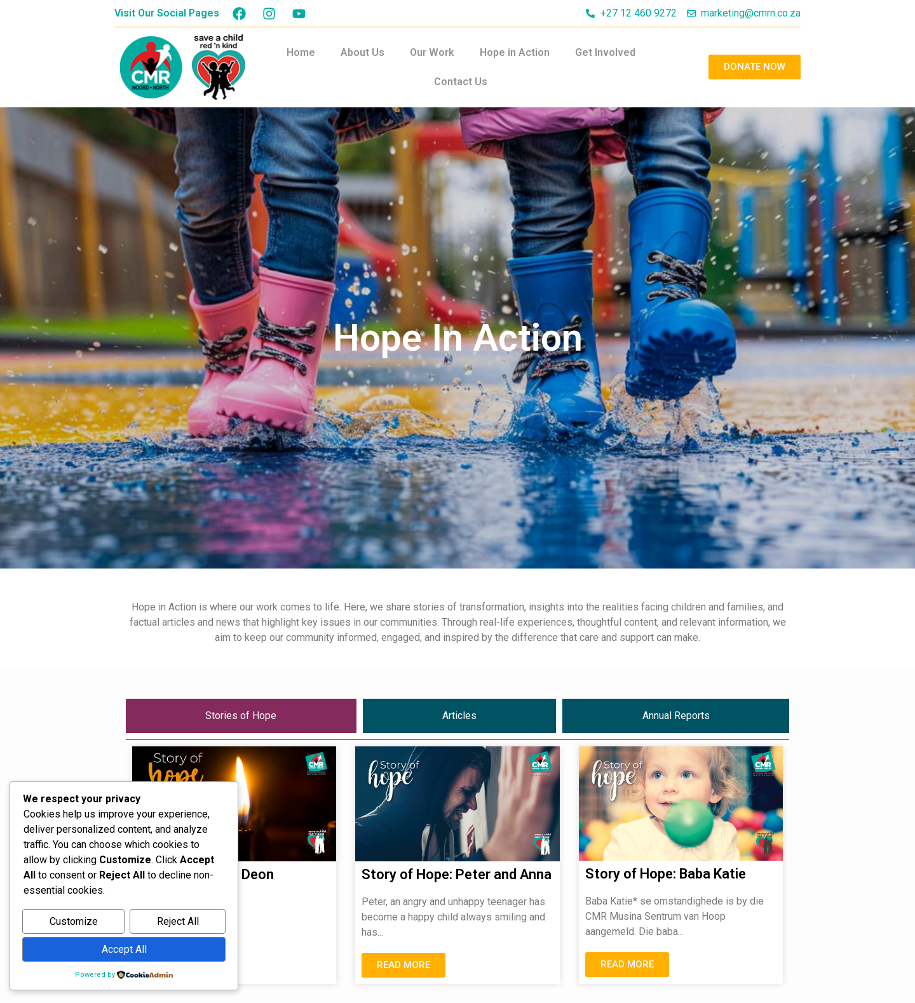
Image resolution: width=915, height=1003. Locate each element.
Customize (74, 922)
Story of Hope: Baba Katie (665, 874)
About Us (362, 52)
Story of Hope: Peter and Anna (457, 874)
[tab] (241, 716)
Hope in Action (515, 52)
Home (301, 52)
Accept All (124, 949)
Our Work (432, 52)
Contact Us (460, 82)
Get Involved (605, 52)
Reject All (178, 922)
